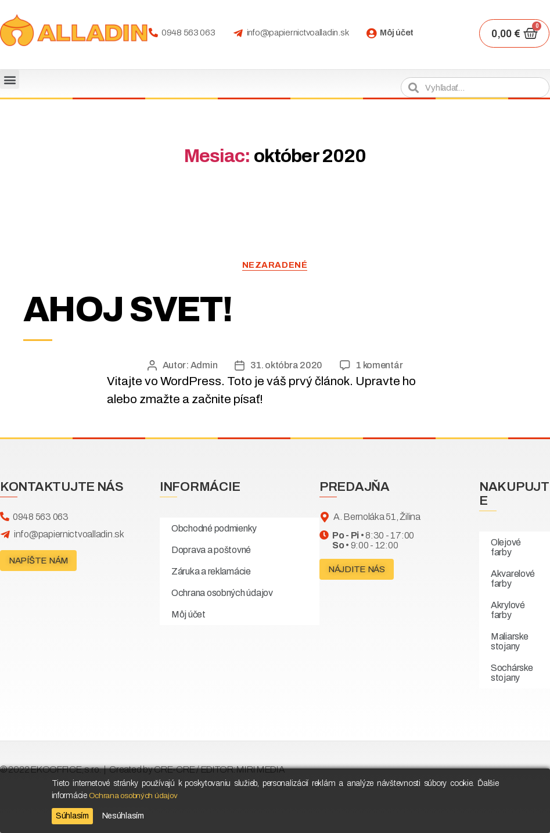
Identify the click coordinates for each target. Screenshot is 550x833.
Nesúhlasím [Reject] (123, 816)
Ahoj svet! (132, 309)
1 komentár (379, 366)
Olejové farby (506, 548)
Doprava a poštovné (211, 550)
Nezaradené (275, 265)
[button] (9, 79)
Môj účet (397, 32)
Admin (204, 366)
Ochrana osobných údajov (222, 593)
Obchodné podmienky (214, 529)
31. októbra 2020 (286, 366)
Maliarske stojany (510, 642)
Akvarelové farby (513, 579)
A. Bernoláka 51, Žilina (376, 517)
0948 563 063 (188, 32)
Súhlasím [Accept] (72, 816)
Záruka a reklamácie (211, 572)
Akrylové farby (508, 610)
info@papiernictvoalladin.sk (298, 32)
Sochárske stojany (512, 673)
